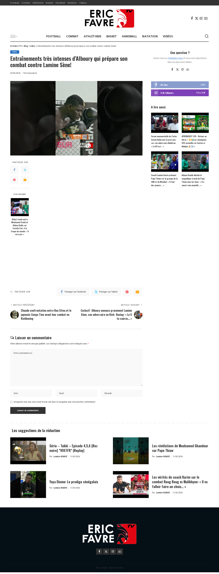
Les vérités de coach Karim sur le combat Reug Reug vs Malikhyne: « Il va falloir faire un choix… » (179, 483)
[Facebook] (192, 18)
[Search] (207, 36)
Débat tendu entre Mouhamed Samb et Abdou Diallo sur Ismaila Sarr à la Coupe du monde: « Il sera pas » (20, 227)
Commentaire (30, 73)
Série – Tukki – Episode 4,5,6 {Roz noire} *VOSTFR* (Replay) (75, 450)
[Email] (25, 180)
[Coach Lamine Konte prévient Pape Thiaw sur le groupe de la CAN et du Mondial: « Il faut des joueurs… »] (164, 162)
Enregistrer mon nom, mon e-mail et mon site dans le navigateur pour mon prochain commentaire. (55, 404)
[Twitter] (196, 18)
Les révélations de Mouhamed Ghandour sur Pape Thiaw (174, 450)
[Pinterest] (14, 180)
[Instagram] (201, 18)
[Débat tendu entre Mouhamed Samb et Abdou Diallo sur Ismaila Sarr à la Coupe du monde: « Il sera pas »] (20, 207)
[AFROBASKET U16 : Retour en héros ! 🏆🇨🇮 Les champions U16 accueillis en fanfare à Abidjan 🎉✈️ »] (195, 123)
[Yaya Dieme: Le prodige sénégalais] (28, 486)
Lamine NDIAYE (60, 458)
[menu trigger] (15, 36)
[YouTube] (206, 18)
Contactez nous (175, 58)
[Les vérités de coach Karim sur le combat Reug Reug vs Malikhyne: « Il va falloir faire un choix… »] (131, 486)
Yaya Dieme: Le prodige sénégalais (75, 483)
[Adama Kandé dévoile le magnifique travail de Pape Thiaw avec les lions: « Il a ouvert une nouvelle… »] (195, 162)
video (14, 52)
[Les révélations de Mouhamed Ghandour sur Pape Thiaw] (131, 452)
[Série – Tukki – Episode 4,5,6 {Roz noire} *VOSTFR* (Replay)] (28, 452)
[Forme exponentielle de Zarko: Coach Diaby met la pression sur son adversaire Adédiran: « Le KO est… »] (164, 123)
